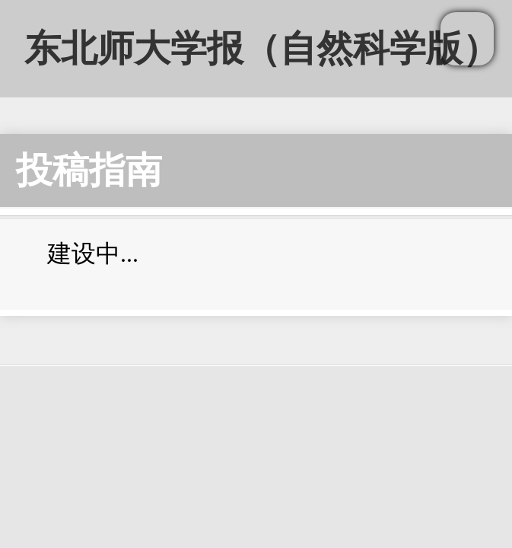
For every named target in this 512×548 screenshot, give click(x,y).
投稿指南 (89, 170)
